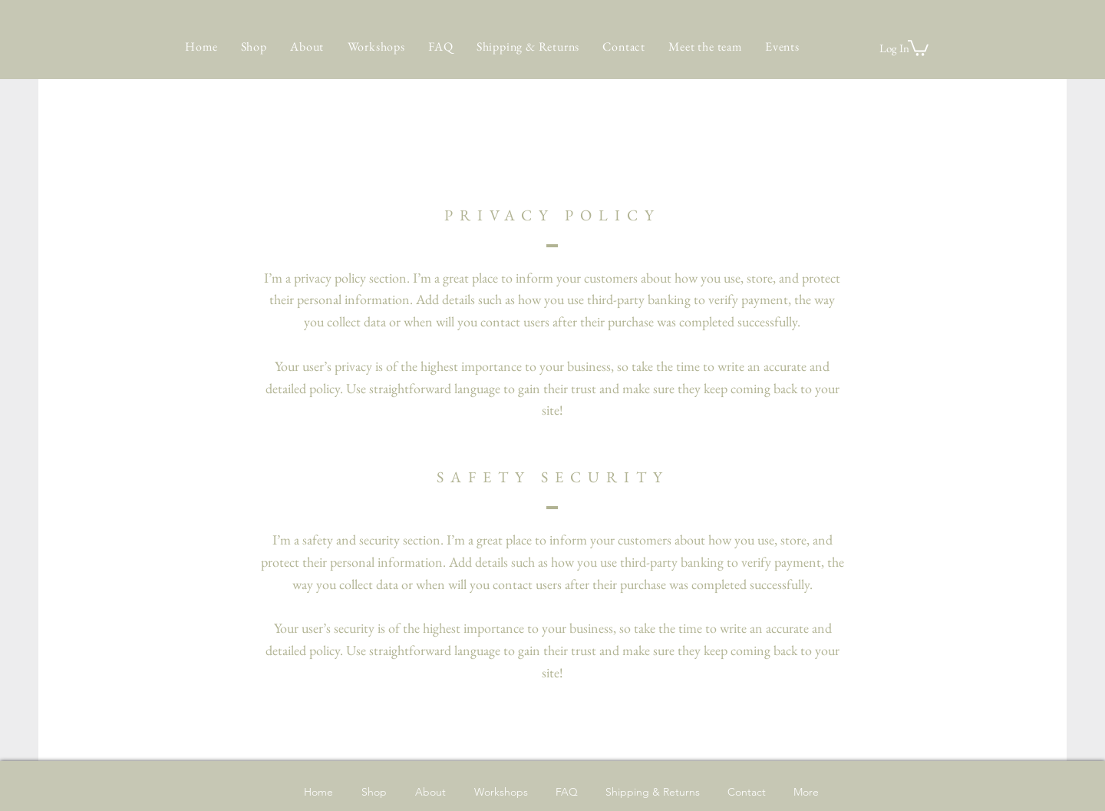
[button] (918, 47)
